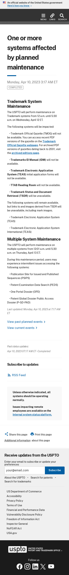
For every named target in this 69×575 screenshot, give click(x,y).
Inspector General (17, 523)
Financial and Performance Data (26, 509)
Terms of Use (14, 505)
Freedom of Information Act (23, 519)
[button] (15, 435)
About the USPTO (14, 477)
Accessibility (14, 496)
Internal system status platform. (32, 414)
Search (61, 17)
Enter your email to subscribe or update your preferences (30, 463)
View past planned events (25, 322)
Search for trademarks (17, 481)
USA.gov (12, 533)
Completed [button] (15, 87)
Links (52, 17)
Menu (43, 17)
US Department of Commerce (24, 491)
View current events (20, 328)
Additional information (17, 440)
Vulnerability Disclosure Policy (24, 514)
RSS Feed (19, 375)
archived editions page (25, 153)
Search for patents (42, 477)
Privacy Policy (15, 500)
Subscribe (55, 470)
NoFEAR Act (14, 528)
